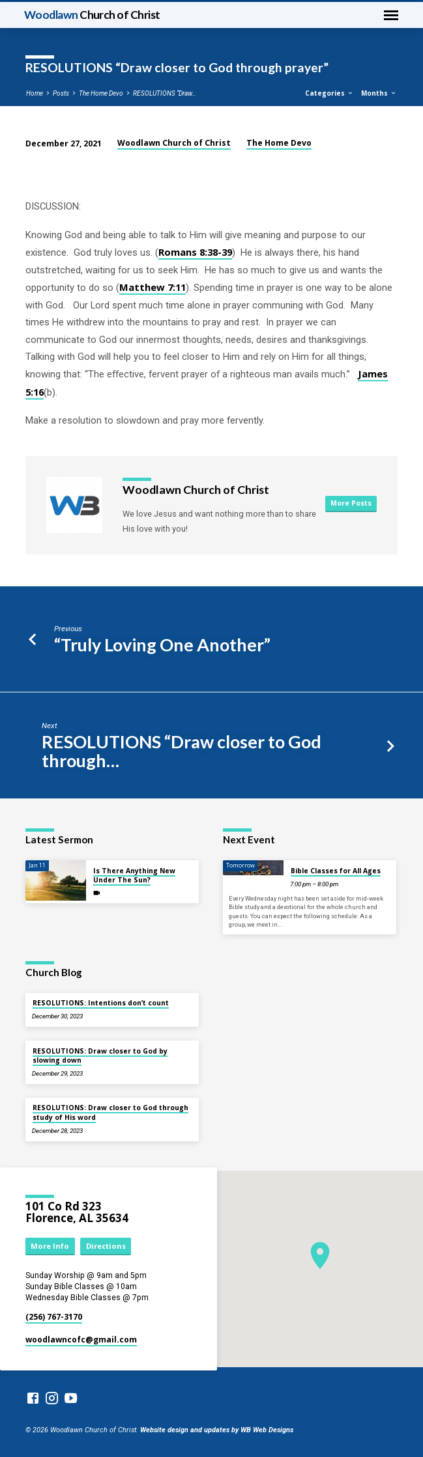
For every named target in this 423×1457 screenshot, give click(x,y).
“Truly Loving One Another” (162, 644)
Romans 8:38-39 (195, 251)
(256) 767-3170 (53, 1316)
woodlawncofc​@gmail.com (81, 1339)
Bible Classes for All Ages (336, 870)
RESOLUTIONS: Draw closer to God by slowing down (100, 1055)
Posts (61, 93)
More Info (50, 1246)
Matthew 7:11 (152, 286)
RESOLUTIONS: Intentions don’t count (101, 1002)
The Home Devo (101, 93)
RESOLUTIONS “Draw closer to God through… (181, 751)
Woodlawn (92, 14)
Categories (329, 93)
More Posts (351, 503)
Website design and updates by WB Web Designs (216, 1430)
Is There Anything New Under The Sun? (134, 875)
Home (34, 93)
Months (379, 93)
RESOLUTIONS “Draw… (164, 93)
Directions (106, 1246)
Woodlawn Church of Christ (174, 142)
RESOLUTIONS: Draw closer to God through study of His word (110, 1112)
